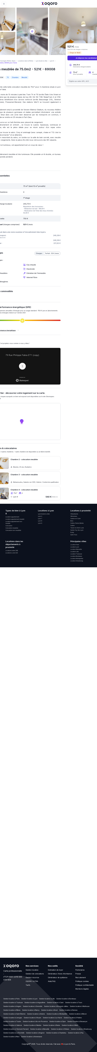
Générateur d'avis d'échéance (60, 974)
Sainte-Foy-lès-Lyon (76, 530)
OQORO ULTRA (32, 981)
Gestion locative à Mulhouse (80, 1006)
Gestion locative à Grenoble (32, 1006)
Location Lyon (74, 547)
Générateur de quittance (57, 977)
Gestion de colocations (35, 974)
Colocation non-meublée (13, 530)
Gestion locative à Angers (12, 1006)
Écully (72, 532)
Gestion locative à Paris (11, 999)
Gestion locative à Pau (75, 1033)
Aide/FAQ (51, 981)
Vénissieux (73, 516)
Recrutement (80, 977)
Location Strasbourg (76, 561)
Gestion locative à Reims (51, 1025)
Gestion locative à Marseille (39, 1029)
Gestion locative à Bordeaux (66, 999)
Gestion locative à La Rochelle (13, 1033)
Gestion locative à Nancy (30, 1010)
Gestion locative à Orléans (60, 1029)
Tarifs (28, 985)
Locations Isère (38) (11, 550)
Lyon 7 (40, 518)
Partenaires (80, 970)
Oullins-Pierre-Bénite (77, 523)
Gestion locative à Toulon (12, 1021)
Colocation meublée (11, 528)
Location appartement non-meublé (13, 522)
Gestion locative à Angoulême (34, 1002)
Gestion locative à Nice (11, 1036)
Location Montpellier (76, 558)
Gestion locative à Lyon (29, 999)
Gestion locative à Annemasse (31, 1036)
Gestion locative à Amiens (36, 1014)
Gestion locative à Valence (12, 1025)
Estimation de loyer (55, 970)
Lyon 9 (40, 523)
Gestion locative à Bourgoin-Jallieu (56, 1006)
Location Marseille (76, 549)
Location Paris (74, 544)
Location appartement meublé (14, 519)
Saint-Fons (73, 535)
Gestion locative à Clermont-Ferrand (15, 1029)
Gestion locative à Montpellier (57, 1014)
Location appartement (12, 517)
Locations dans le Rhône (25, 61)
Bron (71, 521)
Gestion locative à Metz (70, 1025)
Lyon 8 (52, 61)
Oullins (72, 525)
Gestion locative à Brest (49, 1010)
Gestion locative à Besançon (77, 1021)
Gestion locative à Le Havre (52, 1018)
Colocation (8, 525)
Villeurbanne (74, 514)
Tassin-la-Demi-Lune (77, 528)
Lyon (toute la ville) (41, 61)
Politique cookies (82, 981)
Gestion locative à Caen (55, 1002)
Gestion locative (32, 970)
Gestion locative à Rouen (32, 1018)
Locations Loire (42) (11, 553)
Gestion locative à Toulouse (13, 1002)
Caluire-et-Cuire (75, 518)
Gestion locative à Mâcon (78, 1014)
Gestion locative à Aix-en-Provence (35, 1021)
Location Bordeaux (76, 556)
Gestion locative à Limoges (12, 1018)
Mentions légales (82, 989)
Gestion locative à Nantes (32, 1025)
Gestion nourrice (32, 977)
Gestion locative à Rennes (68, 1010)
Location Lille (74, 551)
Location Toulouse (76, 554)
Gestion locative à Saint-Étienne (14, 1014)
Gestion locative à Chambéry (56, 1033)
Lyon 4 (40, 516)
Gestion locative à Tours (73, 1002)
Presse (78, 974)
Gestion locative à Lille (47, 999)
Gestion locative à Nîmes (11, 1010)
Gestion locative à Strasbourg (81, 1029)
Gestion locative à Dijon (57, 1021)
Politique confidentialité (84, 985)
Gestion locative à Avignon (35, 1033)
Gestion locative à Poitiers (73, 1018)
